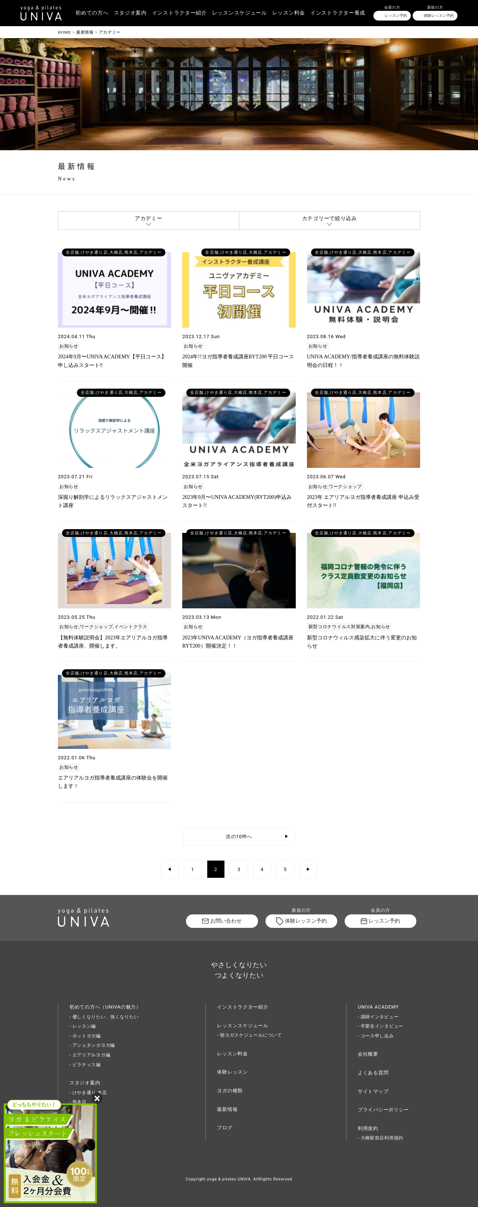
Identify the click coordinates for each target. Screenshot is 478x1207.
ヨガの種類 (230, 1090)
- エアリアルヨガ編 (89, 1055)
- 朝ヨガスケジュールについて (249, 1035)
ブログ (224, 1127)
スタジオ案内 (130, 13)
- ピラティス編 (85, 1064)
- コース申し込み (376, 1035)
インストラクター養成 (337, 13)
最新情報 (227, 1109)
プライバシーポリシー (383, 1109)
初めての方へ (91, 13)
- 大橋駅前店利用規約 (380, 1137)
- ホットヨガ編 (85, 1035)
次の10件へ (239, 836)
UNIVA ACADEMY (378, 1007)
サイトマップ (373, 1091)
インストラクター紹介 (179, 13)
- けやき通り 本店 (88, 1092)
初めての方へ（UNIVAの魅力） (105, 1007)
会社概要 (368, 1054)
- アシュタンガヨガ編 (92, 1045)
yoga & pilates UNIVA (229, 1179)
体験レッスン (232, 1072)
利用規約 (368, 1128)
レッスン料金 (288, 13)
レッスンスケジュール (239, 13)
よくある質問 (373, 1072)
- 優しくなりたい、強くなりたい (104, 1016)
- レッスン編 (82, 1026)
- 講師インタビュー (378, 1016)
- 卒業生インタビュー (380, 1026)
